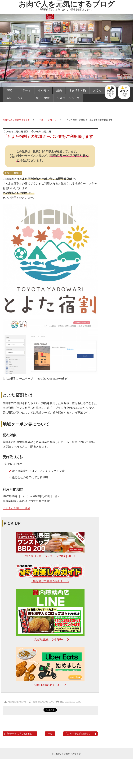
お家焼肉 (117, 316)
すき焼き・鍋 (77, 90)
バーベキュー (117, 287)
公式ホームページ (68, 98)
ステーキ (25, 90)
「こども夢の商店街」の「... (81, 733)
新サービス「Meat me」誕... (20, 733)
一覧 (50, 733)
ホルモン (43, 90)
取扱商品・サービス (117, 384)
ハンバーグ (117, 372)
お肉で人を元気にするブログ (67, 4)
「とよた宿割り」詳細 (16, 508)
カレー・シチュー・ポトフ (117, 351)
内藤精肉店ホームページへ (118, 434)
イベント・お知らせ (47, 120)
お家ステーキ (117, 297)
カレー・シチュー (17, 98)
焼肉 (59, 90)
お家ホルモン (117, 306)
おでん (97, 90)
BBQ (9, 90)
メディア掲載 (117, 395)
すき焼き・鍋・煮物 (117, 328)
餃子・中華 (43, 98)
